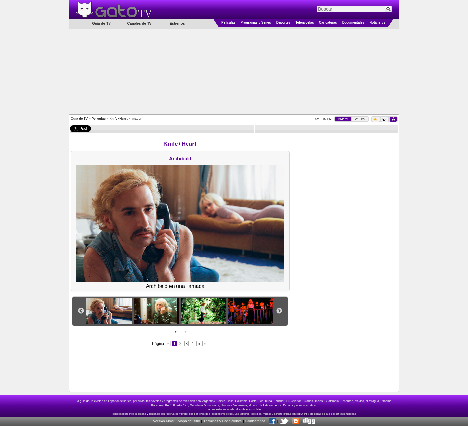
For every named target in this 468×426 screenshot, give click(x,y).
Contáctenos (255, 421)
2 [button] (185, 332)
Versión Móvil (163, 421)
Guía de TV (79, 118)
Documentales (353, 22)
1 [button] (176, 332)
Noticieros (377, 22)
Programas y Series (255, 22)
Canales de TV (139, 23)
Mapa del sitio (189, 421)
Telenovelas (304, 22)
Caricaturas (328, 22)
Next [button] (279, 311)
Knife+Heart (118, 118)
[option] (110, 311)
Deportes (283, 22)
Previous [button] (81, 311)
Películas (228, 22)
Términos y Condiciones (222, 421)
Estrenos (177, 23)
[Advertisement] (234, 71)
